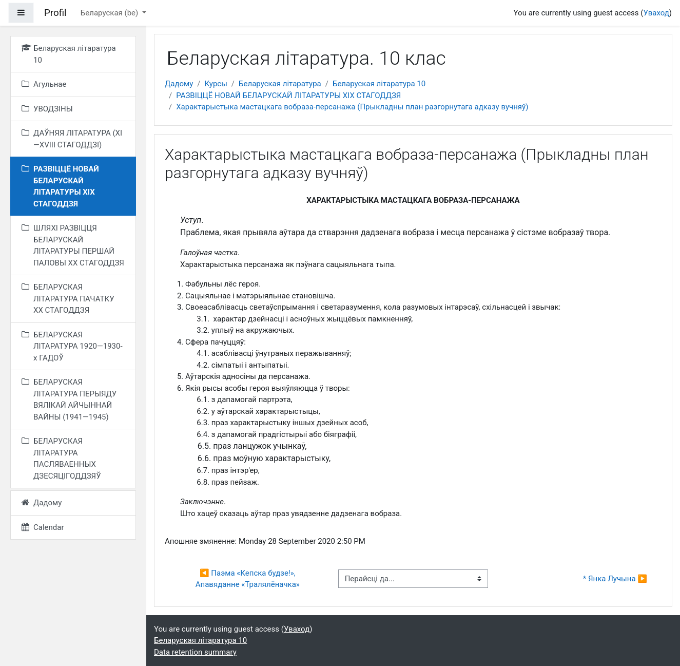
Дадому (179, 83)
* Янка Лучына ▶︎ (615, 578)
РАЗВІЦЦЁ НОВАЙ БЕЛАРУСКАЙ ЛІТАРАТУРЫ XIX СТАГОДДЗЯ (288, 95)
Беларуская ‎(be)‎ (110, 12)
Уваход (656, 12)
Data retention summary (195, 652)
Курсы (215, 83)
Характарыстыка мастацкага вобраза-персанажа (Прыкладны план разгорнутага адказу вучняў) (352, 106)
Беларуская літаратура (280, 83)
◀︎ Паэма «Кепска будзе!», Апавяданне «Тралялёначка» (248, 578)
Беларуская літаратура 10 (379, 83)
